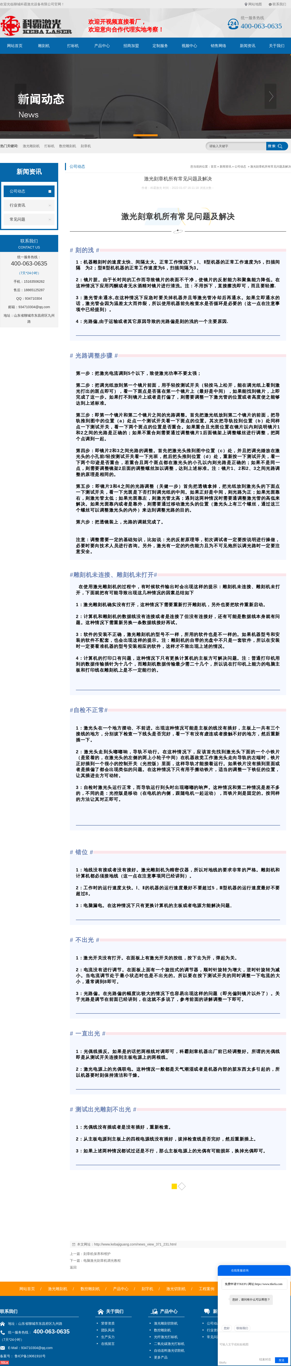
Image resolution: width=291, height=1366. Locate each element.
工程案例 (206, 1289)
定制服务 (160, 46)
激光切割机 (176, 1289)
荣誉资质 (108, 1323)
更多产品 (161, 1357)
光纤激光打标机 (166, 1337)
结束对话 (265, 1359)
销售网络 (218, 46)
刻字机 (147, 1289)
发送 (281, 1360)
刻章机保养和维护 (97, 1254)
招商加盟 (131, 46)
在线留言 (108, 1344)
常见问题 (213, 1337)
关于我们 (109, 1311)
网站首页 (15, 46)
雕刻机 (44, 46)
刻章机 (86, 146)
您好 (227, 1328)
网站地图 (255, 4)
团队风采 (108, 1330)
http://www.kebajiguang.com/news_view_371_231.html (135, 1244)
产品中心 (102, 46)
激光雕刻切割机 (166, 1323)
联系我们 (279, 4)
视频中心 (189, 46)
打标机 (73, 46)
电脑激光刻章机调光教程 (102, 1260)
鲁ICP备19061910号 (30, 1356)
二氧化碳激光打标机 (169, 1344)
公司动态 (240, 166)
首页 (214, 166)
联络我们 (242, 1328)
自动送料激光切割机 (169, 1350)
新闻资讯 (247, 46)
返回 (73, 1267)
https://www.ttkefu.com (268, 1284)
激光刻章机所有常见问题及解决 (270, 166)
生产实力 (108, 1337)
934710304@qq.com (34, 307)
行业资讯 (213, 1330)
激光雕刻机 (31, 146)
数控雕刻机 (67, 146)
